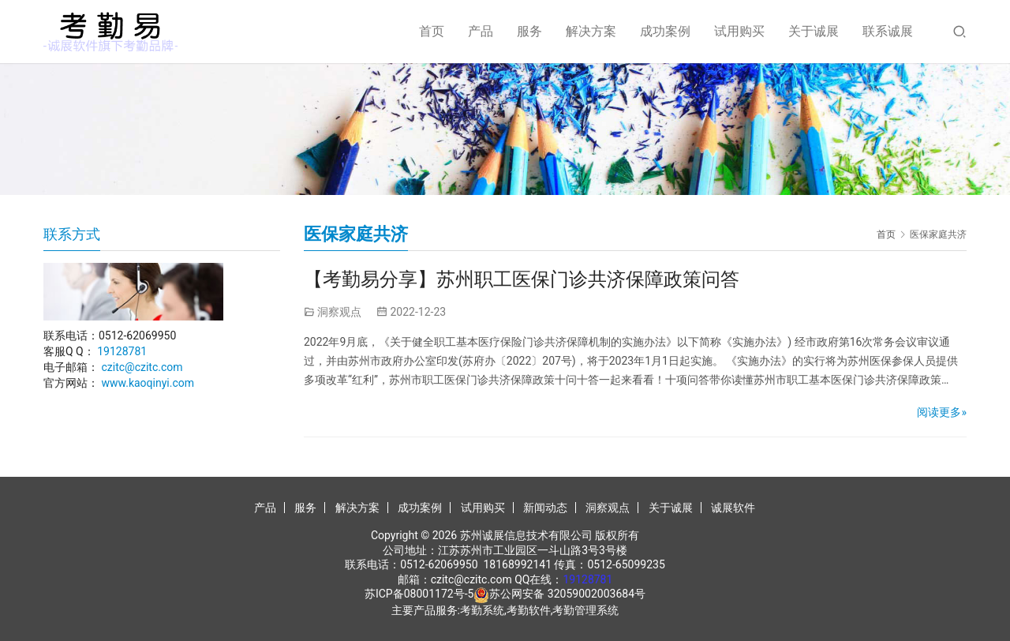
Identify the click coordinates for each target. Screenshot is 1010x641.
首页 (431, 31)
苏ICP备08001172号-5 (419, 593)
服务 (529, 31)
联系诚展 (887, 31)
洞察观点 (339, 312)
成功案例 (665, 31)
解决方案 (591, 31)
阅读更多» (942, 412)
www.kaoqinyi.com (147, 383)
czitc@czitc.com (141, 367)
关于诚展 (813, 31)
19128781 (122, 351)
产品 (480, 31)
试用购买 (739, 31)
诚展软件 (733, 507)
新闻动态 (545, 507)
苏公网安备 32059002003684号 (567, 593)
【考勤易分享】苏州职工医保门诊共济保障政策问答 (521, 279)
